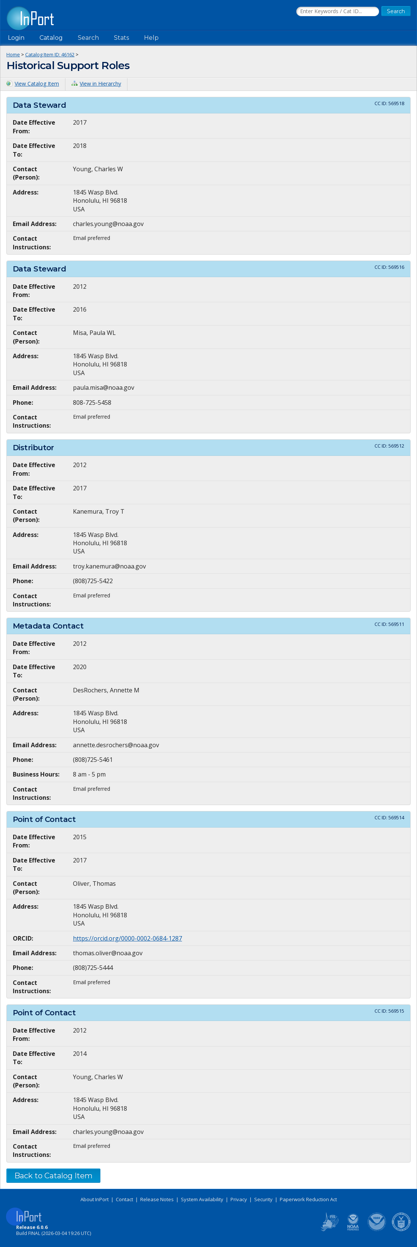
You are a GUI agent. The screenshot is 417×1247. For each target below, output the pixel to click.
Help (151, 37)
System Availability (202, 1199)
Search (88, 37)
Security (263, 1199)
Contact (124, 1199)
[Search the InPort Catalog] (337, 12)
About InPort (94, 1199)
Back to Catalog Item (53, 1175)
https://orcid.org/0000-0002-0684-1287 (127, 938)
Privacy (238, 1199)
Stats (121, 37)
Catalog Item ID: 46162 (49, 54)
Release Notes (157, 1199)
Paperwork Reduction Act (308, 1199)
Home (13, 54)
